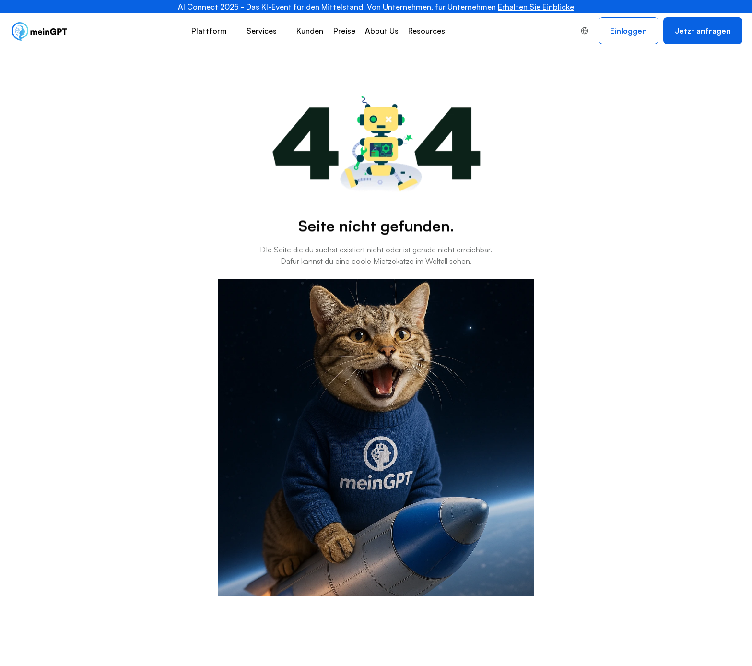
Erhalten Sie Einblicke (536, 7)
